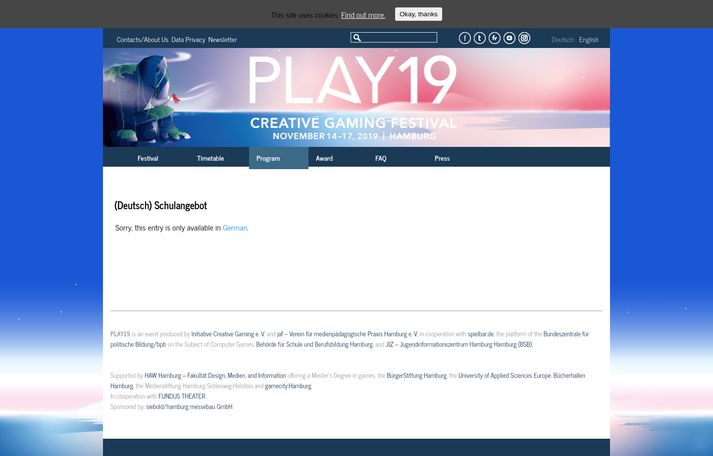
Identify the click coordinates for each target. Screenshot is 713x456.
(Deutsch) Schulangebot (160, 205)
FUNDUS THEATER (181, 396)
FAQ (380, 157)
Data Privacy (188, 39)
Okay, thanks (419, 14)
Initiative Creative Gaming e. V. (228, 333)
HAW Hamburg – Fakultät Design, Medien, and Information (215, 375)
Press (442, 157)
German (235, 227)
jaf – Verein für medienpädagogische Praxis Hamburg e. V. (347, 333)
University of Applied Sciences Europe (504, 375)
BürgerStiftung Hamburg (416, 375)
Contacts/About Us (142, 39)
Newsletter (222, 39)
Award (324, 157)
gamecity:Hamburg (288, 385)
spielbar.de (481, 333)
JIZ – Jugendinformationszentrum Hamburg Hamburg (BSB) (459, 344)
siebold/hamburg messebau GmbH (189, 406)
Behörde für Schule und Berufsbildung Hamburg (314, 344)
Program (268, 157)
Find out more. (363, 14)
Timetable (210, 157)
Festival (148, 157)
